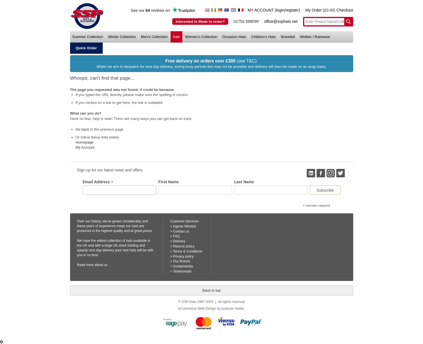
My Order (313, 10)
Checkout (344, 10)
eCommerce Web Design (197, 309)
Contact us (181, 231)
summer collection (87, 37)
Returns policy (183, 246)
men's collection (154, 37)
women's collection (201, 37)
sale (176, 37)
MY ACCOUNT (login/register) (274, 10)
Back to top (211, 290)
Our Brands (181, 261)
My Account (85, 147)
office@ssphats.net (280, 21)
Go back (82, 129)
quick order (86, 48)
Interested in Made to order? (200, 21)
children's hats (263, 37)
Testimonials (182, 271)
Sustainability (183, 266)
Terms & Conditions (187, 251)
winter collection (122, 37)
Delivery (179, 241)
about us (101, 265)
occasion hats (234, 37)
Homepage (85, 142)
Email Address (98, 182)
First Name (168, 182)
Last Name (244, 182)
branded (288, 37)
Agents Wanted (184, 226)
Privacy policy (183, 256)
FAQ (176, 236)
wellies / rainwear (315, 37)
